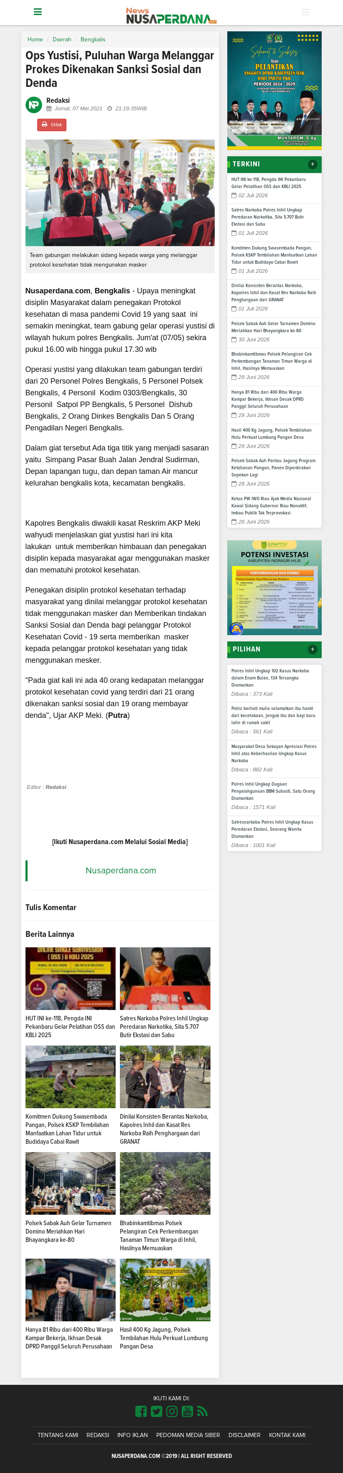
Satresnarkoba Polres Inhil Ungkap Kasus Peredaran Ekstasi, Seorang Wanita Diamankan (272, 829)
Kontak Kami (287, 1435)
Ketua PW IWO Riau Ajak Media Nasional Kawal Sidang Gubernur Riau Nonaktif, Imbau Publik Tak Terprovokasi (271, 506)
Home (35, 40)
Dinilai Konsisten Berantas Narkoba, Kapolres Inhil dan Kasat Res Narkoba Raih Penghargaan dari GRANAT (273, 293)
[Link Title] (141, 1412)
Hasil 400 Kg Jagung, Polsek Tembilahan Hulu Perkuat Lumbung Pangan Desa (164, 1338)
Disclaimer (245, 1435)
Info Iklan (132, 1435)
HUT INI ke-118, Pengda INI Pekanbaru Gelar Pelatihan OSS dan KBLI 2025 (70, 1026)
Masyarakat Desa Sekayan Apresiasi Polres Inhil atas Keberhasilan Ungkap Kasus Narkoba (274, 753)
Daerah (62, 40)
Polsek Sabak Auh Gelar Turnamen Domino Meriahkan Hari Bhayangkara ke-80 (68, 1231)
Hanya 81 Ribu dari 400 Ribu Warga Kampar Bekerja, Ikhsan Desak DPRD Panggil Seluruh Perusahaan (69, 1338)
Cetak (52, 124)
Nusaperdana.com (121, 870)
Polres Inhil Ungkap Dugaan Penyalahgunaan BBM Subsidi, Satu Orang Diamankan (273, 791)
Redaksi (97, 1435)
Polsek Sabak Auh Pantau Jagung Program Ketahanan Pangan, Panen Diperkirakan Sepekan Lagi (273, 468)
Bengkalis (93, 40)
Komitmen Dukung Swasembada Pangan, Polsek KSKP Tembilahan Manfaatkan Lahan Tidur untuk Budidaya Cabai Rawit (274, 255)
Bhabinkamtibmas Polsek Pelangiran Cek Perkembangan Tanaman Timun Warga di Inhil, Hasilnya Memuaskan (271, 361)
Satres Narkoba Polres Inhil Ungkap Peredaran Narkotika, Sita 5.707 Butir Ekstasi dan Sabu (164, 1026)
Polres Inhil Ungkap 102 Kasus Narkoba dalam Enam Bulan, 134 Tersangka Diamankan (270, 678)
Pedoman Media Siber (188, 1435)
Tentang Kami (58, 1435)
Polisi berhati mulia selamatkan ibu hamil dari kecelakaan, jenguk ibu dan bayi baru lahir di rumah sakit (273, 715)
